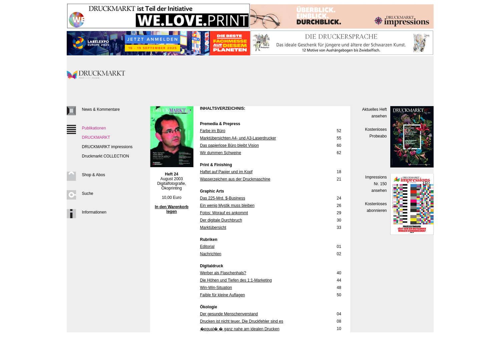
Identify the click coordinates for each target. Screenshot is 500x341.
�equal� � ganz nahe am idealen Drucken (240, 329)
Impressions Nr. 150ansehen (376, 184)
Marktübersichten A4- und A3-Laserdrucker (238, 138)
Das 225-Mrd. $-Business (222, 198)
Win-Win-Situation (216, 287)
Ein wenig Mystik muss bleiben (227, 205)
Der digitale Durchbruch (221, 220)
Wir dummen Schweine (220, 152)
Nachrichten (210, 254)
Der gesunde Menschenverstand (229, 314)
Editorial (207, 246)
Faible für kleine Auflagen (222, 295)
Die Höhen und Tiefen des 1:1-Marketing (236, 280)
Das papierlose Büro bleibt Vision (229, 145)
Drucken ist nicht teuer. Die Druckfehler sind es (241, 321)
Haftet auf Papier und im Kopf (226, 171)
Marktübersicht (213, 227)
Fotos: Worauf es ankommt (224, 213)
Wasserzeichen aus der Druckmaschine (235, 179)
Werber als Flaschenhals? (223, 273)
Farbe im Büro (212, 130)
